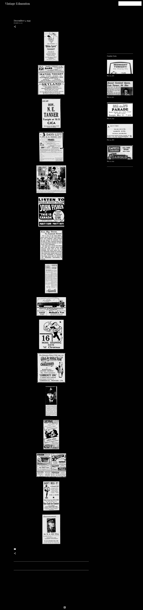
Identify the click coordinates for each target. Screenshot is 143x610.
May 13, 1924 (110, 161)
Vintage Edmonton (17, 3)
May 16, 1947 (110, 118)
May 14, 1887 (110, 140)
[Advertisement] (51, 589)
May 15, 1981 (110, 76)
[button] (15, 27)
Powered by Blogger (71, 607)
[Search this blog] (132, 3)
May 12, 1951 (110, 97)
